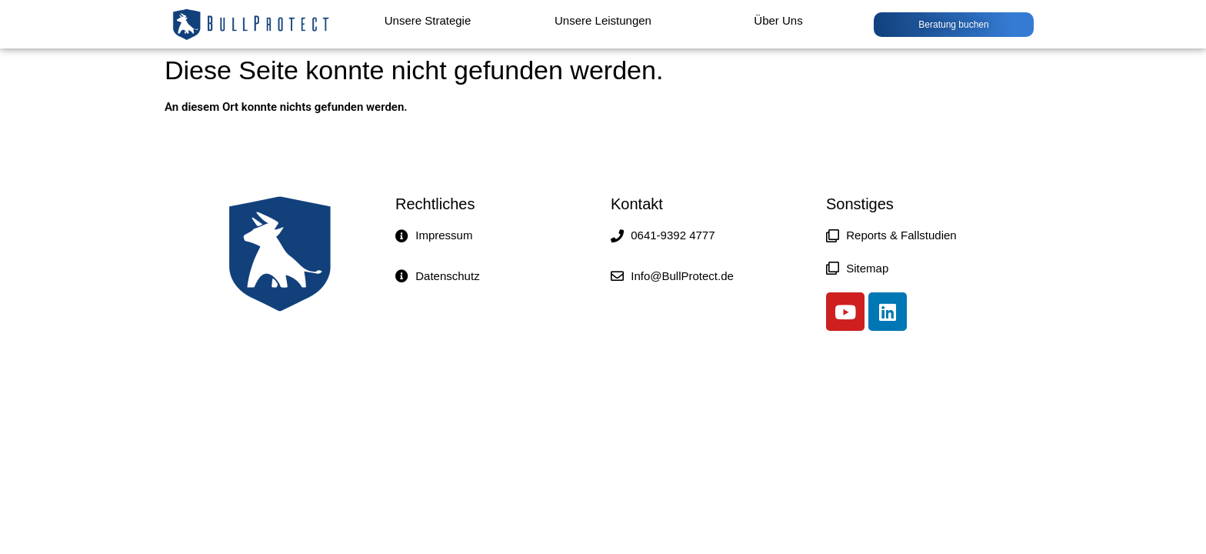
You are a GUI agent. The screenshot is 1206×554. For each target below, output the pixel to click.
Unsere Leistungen (603, 20)
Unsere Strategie (428, 20)
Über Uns (778, 20)
